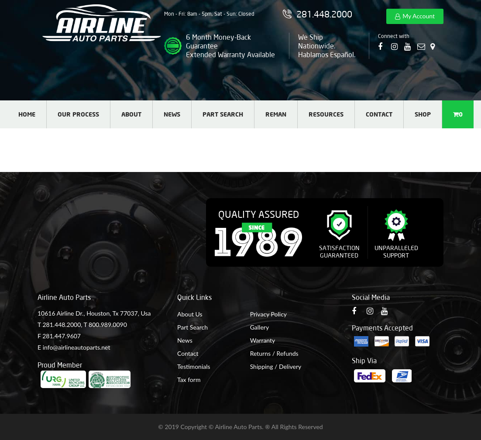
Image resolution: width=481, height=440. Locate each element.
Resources (326, 114)
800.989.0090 (108, 324)
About (131, 114)
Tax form (188, 379)
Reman (275, 114)
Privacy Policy (268, 314)
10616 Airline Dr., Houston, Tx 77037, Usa (94, 313)
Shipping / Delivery (276, 366)
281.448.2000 (61, 324)
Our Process (78, 114)
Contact (379, 114)
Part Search (223, 114)
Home (26, 114)
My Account (418, 16)
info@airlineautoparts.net (76, 347)
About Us (190, 314)
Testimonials (193, 366)
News (172, 114)
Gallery (259, 327)
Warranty (262, 340)
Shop (423, 114)
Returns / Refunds (274, 353)
